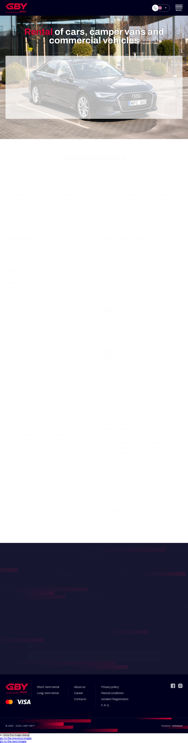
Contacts (80, 699)
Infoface (177, 726)
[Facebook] (173, 686)
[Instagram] (180, 686)
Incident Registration (114, 699)
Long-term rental (48, 693)
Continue (94, 108)
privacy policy (61, 645)
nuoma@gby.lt (125, 575)
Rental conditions (112, 693)
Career (78, 693)
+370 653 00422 (70, 575)
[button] (16, 738)
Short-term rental (48, 687)
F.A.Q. (105, 705)
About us (79, 687)
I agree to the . (49, 645)
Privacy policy (110, 687)
